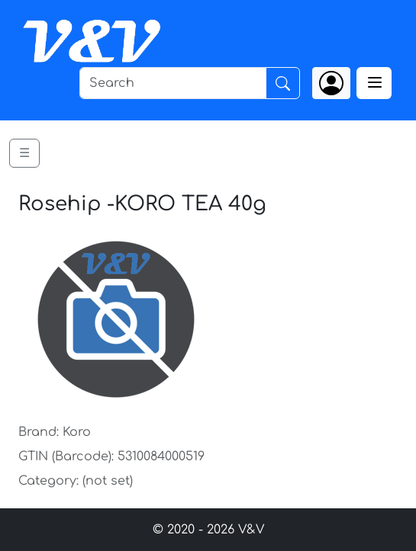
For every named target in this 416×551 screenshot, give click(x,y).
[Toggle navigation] (374, 83)
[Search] (172, 83)
